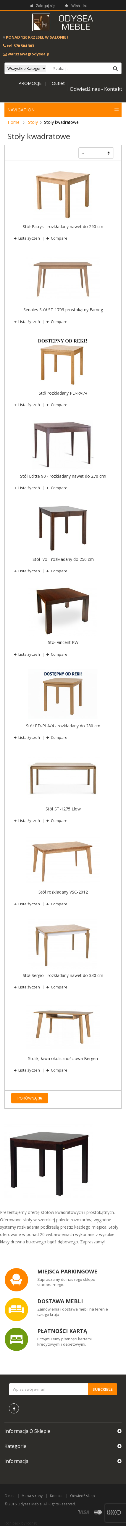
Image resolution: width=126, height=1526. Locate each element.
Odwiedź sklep (82, 1495)
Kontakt (56, 1495)
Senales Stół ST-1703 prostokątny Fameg (63, 309)
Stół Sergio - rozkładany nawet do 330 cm (63, 975)
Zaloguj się (42, 6)
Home (14, 122)
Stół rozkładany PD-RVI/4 (63, 393)
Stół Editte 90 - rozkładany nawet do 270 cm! (63, 476)
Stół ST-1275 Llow (63, 809)
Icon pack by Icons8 (20, 1523)
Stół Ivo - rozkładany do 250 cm (63, 559)
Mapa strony (32, 1495)
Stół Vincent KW (63, 642)
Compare (58, 238)
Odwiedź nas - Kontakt (96, 88)
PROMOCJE (30, 83)
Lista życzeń (29, 238)
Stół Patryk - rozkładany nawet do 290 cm (63, 226)
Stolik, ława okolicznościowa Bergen (63, 1058)
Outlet (58, 83)
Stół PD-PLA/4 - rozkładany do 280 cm (63, 726)
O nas (9, 1495)
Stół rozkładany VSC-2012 (63, 892)
